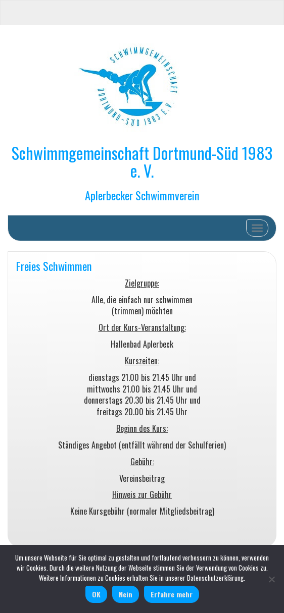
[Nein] (271, 579)
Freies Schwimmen (54, 265)
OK (96, 594)
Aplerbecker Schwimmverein (142, 195)
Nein (125, 594)
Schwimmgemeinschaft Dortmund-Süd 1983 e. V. (142, 161)
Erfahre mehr (172, 594)
